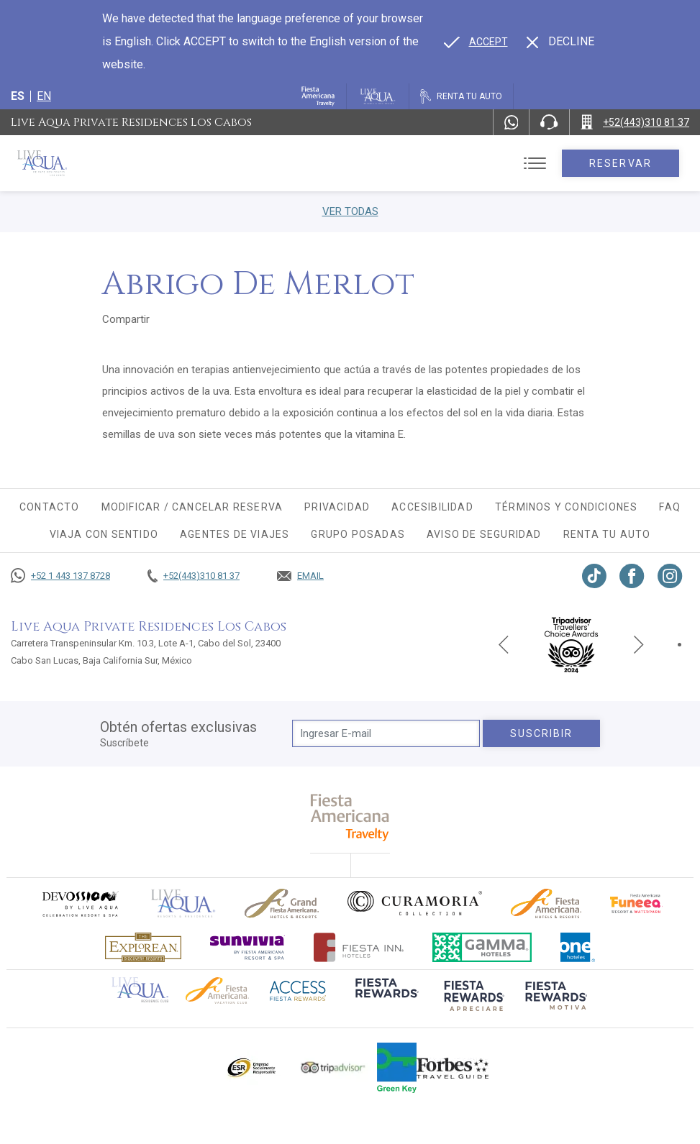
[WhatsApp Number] (511, 122)
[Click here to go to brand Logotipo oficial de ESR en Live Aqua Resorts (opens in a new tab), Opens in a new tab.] (250, 1068)
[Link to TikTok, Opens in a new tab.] (594, 576)
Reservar (620, 163)
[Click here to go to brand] (183, 903)
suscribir (541, 733)
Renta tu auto (607, 534)
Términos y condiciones (566, 507)
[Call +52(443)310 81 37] (635, 122)
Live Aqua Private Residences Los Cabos (131, 122)
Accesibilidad (432, 507)
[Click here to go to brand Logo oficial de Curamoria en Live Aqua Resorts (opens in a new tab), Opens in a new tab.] (414, 903)
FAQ (670, 507)
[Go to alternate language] (476, 42)
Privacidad (337, 507)
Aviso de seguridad (484, 534)
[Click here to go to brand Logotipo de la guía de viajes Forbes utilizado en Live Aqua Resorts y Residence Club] (452, 1068)
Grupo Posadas (358, 534)
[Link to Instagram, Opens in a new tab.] (670, 576)
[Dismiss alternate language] (560, 41)
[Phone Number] (548, 122)
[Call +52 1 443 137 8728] (60, 576)
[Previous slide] (503, 644)
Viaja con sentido (104, 534)
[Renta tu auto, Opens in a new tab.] (461, 96)
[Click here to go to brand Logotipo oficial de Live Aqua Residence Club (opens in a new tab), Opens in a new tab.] (140, 988)
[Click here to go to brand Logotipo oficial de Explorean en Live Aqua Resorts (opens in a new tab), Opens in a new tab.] (143, 947)
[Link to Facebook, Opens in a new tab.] (632, 576)
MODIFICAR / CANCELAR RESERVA (192, 507)
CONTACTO (49, 507)
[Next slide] (638, 644)
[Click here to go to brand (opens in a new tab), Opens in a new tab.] (79, 903)
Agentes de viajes (234, 534)
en (44, 96)
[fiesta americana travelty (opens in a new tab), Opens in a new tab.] (350, 817)
